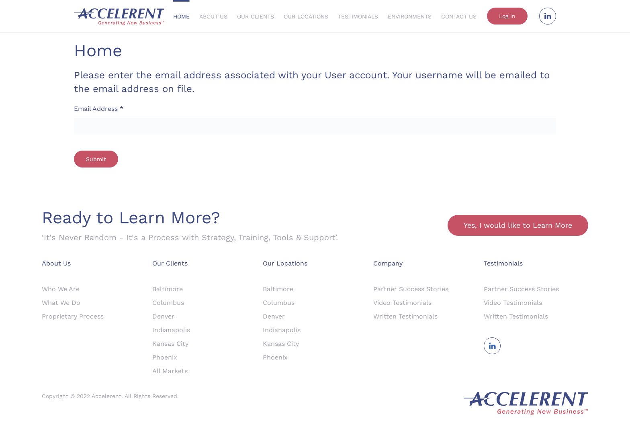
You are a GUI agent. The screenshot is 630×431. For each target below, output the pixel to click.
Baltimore (167, 289)
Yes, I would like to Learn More (518, 225)
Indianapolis (171, 330)
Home (181, 16)
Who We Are (61, 289)
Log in (507, 16)
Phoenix (164, 357)
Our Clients (255, 16)
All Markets (170, 371)
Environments (410, 16)
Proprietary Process (73, 316)
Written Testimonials (405, 316)
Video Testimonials (402, 302)
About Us (213, 16)
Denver (163, 316)
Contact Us (459, 16)
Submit (96, 159)
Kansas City (170, 343)
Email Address (98, 108)
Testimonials (358, 16)
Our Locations (306, 16)
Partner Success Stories (410, 289)
